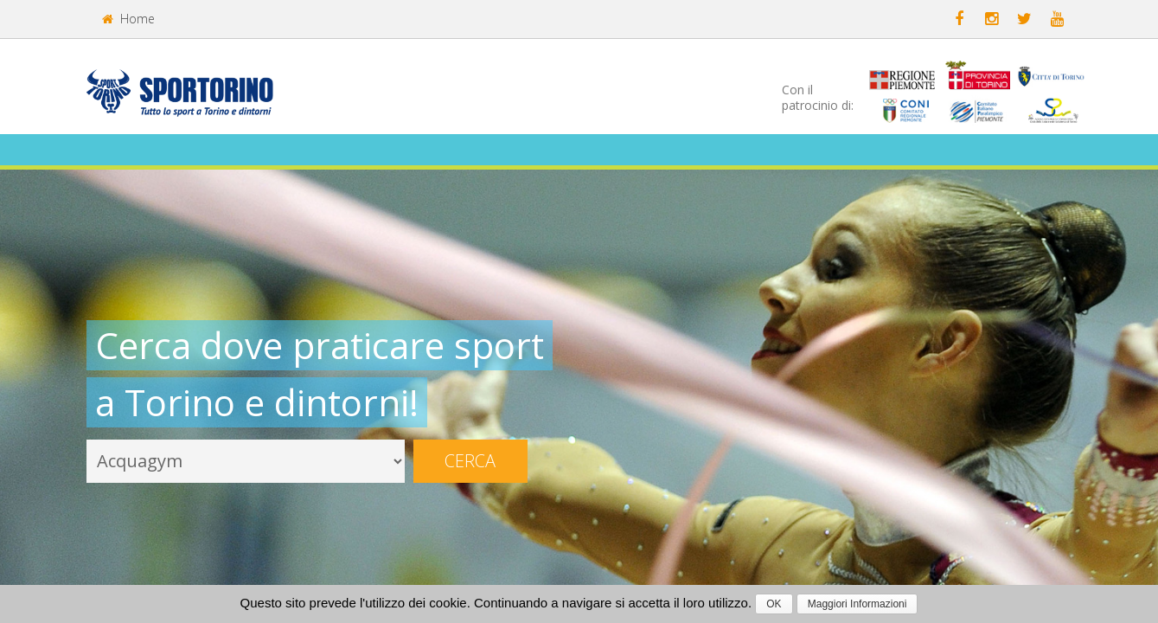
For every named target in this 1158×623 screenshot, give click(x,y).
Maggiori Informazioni (857, 604)
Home (128, 18)
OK (773, 604)
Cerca (470, 460)
